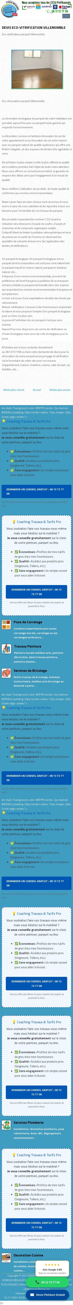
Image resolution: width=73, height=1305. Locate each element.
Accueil (37, 390)
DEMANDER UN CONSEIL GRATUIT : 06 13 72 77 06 (35, 491)
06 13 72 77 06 (47, 1282)
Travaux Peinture (27, 646)
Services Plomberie (29, 1122)
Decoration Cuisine (28, 1255)
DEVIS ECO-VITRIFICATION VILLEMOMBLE (34, 27)
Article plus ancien (60, 390)
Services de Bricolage (30, 670)
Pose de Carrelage (28, 622)
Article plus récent (13, 390)
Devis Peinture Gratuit (47, 1295)
